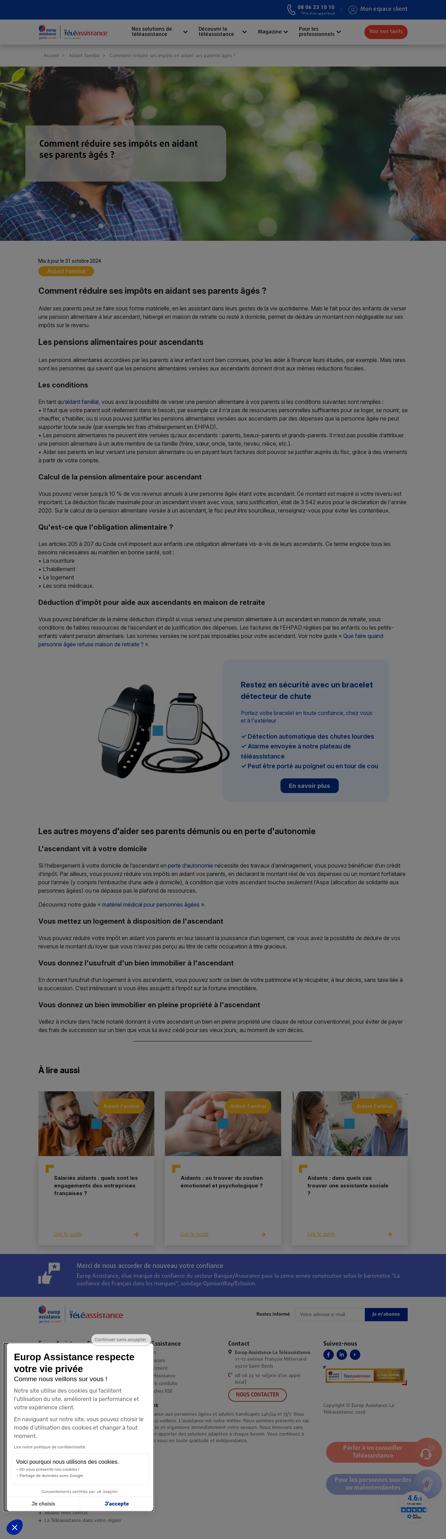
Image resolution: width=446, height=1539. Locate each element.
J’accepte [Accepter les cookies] (65, 1504)
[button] (14, 1527)
